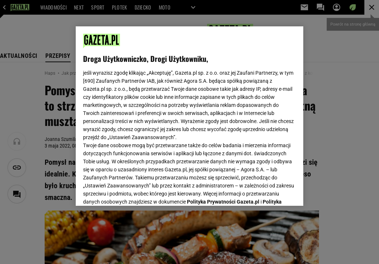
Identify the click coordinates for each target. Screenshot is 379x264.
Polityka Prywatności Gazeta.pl (223, 109)
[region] (189, 116)
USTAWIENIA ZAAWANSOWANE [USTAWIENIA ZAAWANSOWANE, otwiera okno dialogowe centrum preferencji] (131, 191)
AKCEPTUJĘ (271, 191)
